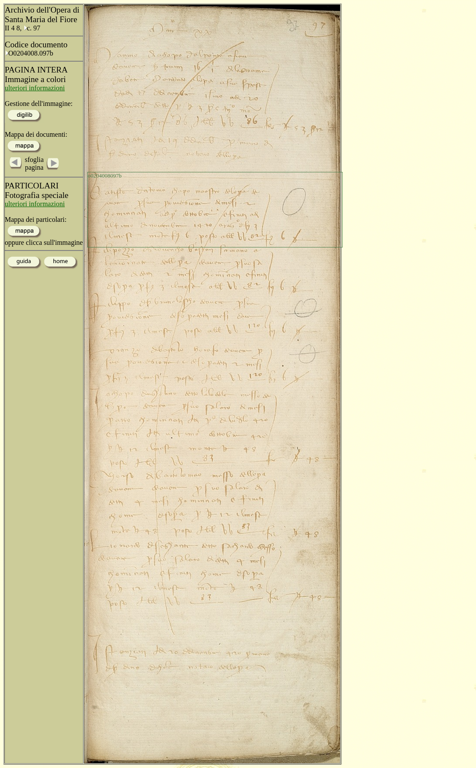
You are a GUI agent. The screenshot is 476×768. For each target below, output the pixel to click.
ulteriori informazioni (35, 88)
